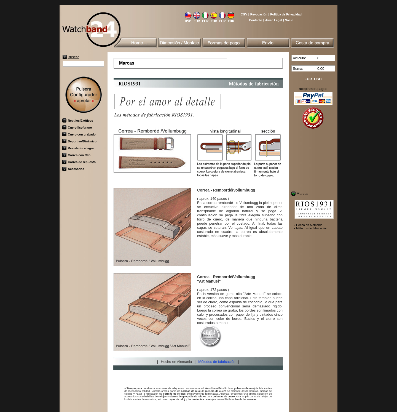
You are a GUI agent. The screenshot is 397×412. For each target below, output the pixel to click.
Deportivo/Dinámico (79, 141)
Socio (289, 20)
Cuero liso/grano (77, 127)
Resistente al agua (78, 148)
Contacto (255, 20)
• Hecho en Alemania (308, 225)
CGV (244, 14)
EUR (308, 79)
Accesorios (73, 169)
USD (317, 79)
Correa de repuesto (79, 162)
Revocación (258, 14)
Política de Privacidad (286, 14)
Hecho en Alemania (176, 362)
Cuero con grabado (79, 134)
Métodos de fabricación (216, 362)
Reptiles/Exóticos (77, 120)
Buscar (73, 57)
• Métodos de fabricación (311, 228)
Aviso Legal (273, 20)
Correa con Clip (76, 155)
